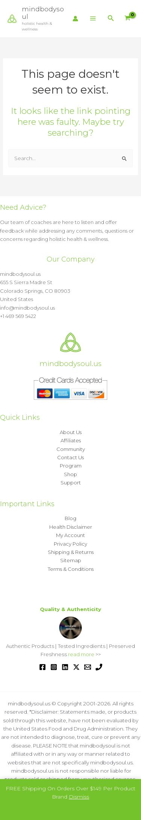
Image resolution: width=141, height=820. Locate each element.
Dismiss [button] (79, 796)
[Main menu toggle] (93, 19)
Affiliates (71, 440)
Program (71, 466)
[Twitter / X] (76, 667)
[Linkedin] (65, 667)
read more (81, 654)
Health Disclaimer (70, 527)
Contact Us (70, 457)
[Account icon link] (75, 18)
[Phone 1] (99, 667)
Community (70, 449)
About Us (71, 432)
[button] (111, 18)
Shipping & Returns (71, 552)
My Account (70, 535)
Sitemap (70, 560)
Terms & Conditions (71, 569)
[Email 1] (87, 667)
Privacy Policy (70, 544)
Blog (70, 518)
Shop (70, 474)
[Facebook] (42, 667)
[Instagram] (53, 667)
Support (71, 483)
